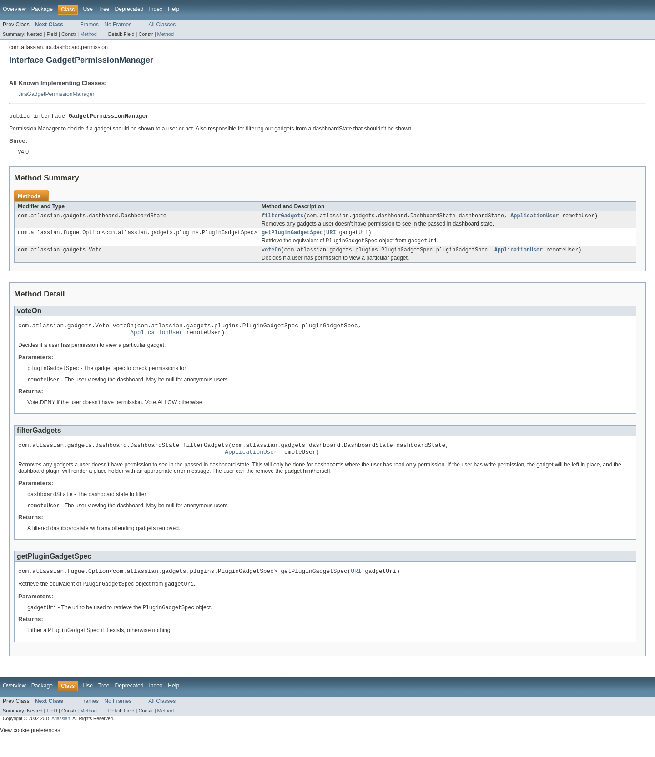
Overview (14, 9)
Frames (89, 24)
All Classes (162, 24)
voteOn (271, 254)
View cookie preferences (30, 745)
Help (173, 9)
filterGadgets (282, 217)
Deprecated (129, 9)
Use (88, 9)
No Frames (117, 24)
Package (42, 9)
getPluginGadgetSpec (292, 235)
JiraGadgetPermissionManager (56, 94)
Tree (104, 9)
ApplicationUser (534, 217)
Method (88, 34)
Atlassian (60, 733)
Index (155, 9)
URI (331, 235)
